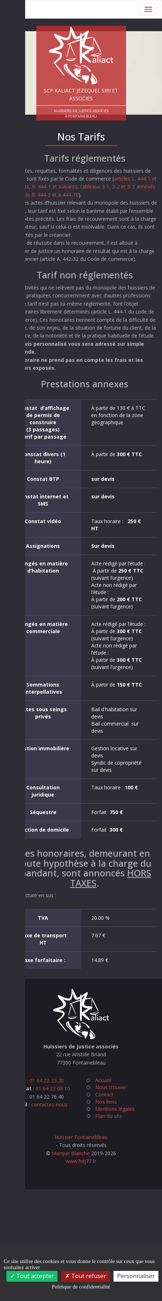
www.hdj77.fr (81, 1161)
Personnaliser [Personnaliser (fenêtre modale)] (136, 1276)
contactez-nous (49, 1104)
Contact (104, 1094)
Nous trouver (110, 1087)
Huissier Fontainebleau (81, 1137)
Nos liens (106, 1101)
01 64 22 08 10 (53, 1088)
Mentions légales (115, 1108)
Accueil (103, 1080)
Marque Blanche (71, 1153)
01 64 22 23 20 (46, 1080)
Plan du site (108, 1116)
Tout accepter (32, 1276)
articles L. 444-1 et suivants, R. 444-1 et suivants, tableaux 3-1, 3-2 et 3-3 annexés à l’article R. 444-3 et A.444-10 (83, 186)
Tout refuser (85, 1276)
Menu (15, 9)
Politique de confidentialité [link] (81, 1287)
